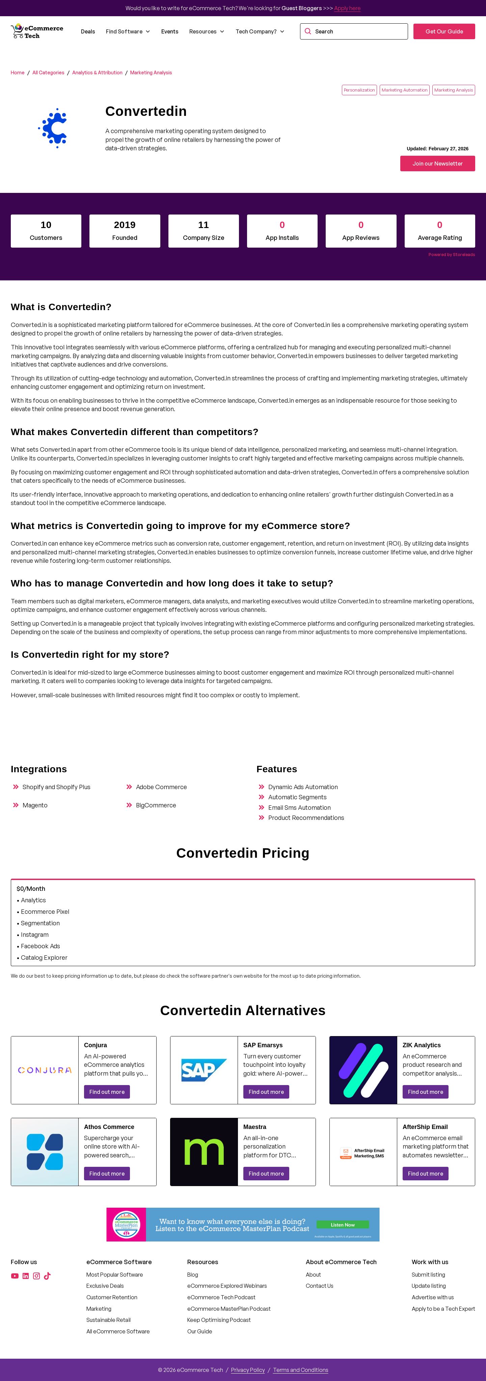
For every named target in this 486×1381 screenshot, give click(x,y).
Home (18, 72)
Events (170, 31)
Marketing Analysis (151, 72)
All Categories (48, 72)
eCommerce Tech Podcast (221, 1297)
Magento (35, 805)
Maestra (254, 1127)
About (313, 1274)
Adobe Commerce (161, 786)
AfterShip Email (425, 1127)
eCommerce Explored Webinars (227, 1285)
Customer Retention (111, 1297)
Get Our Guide (444, 31)
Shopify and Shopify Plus (56, 786)
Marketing (98, 1308)
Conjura (95, 1045)
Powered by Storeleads (452, 254)
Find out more (107, 1091)
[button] (128, 31)
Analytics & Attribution (97, 72)
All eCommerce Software (118, 1331)
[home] (38, 31)
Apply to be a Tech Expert (443, 1308)
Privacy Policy (248, 1369)
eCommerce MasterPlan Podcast (229, 1308)
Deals (88, 31)
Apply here (347, 8)
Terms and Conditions (300, 1369)
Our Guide (199, 1331)
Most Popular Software (114, 1274)
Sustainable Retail (108, 1319)
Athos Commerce (109, 1127)
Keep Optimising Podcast (219, 1319)
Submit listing (428, 1274)
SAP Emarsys (263, 1045)
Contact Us (319, 1285)
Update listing (429, 1285)
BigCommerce (156, 805)
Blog (192, 1274)
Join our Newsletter (437, 163)
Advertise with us (433, 1297)
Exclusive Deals (105, 1285)
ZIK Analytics (422, 1045)
